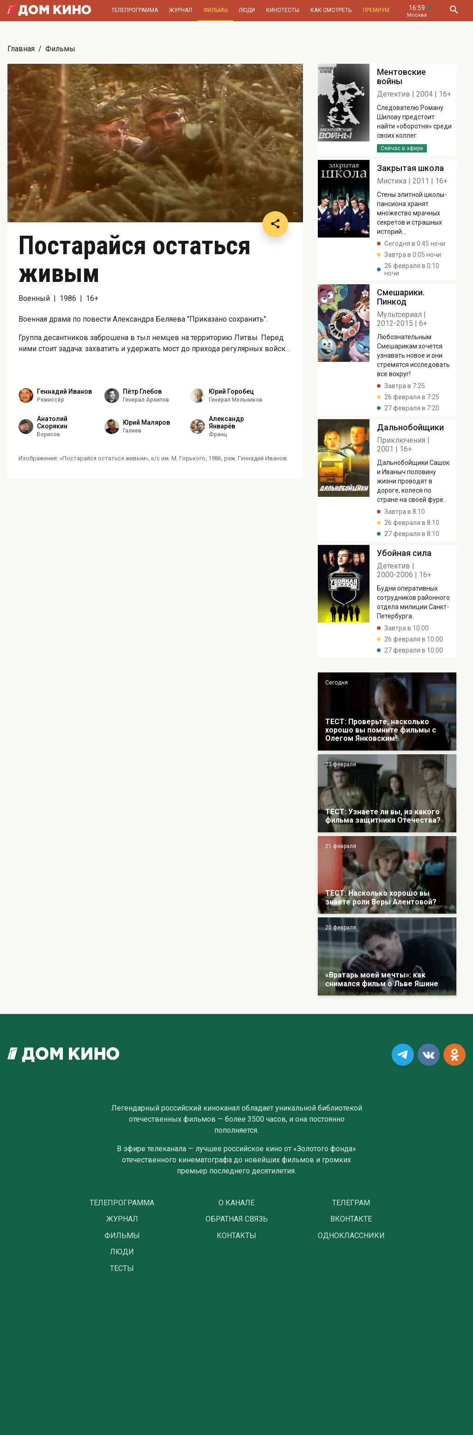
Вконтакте (351, 1219)
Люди (247, 10)
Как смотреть (331, 10)
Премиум (376, 10)
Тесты (122, 1268)
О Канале (236, 1203)
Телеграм (351, 1203)
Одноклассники (351, 1236)
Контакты (236, 1236)
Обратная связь (237, 1219)
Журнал (180, 10)
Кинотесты (282, 10)
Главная (21, 48)
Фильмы (215, 10)
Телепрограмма (134, 10)
